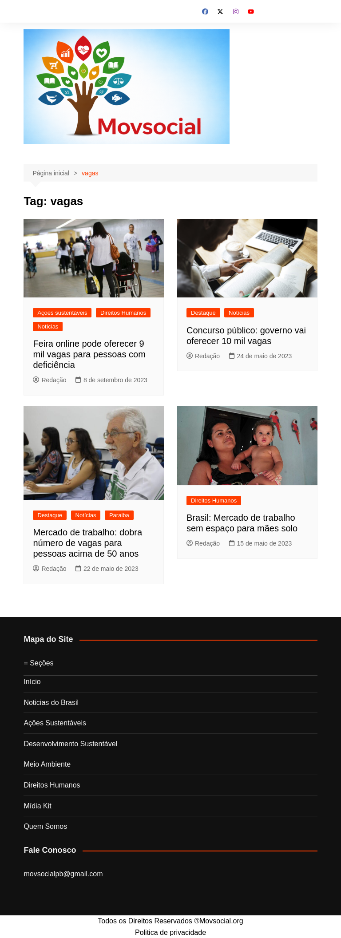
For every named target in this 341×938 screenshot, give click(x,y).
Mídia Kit (37, 806)
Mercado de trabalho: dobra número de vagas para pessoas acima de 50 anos (87, 542)
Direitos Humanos (123, 312)
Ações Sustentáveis (55, 723)
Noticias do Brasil (51, 702)
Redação (49, 380)
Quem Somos (45, 826)
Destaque (203, 312)
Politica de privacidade (170, 932)
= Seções (38, 663)
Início (32, 681)
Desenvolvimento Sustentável (70, 744)
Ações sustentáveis (62, 312)
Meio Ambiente (47, 764)
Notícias (47, 326)
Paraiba (119, 515)
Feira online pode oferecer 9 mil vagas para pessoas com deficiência (89, 354)
